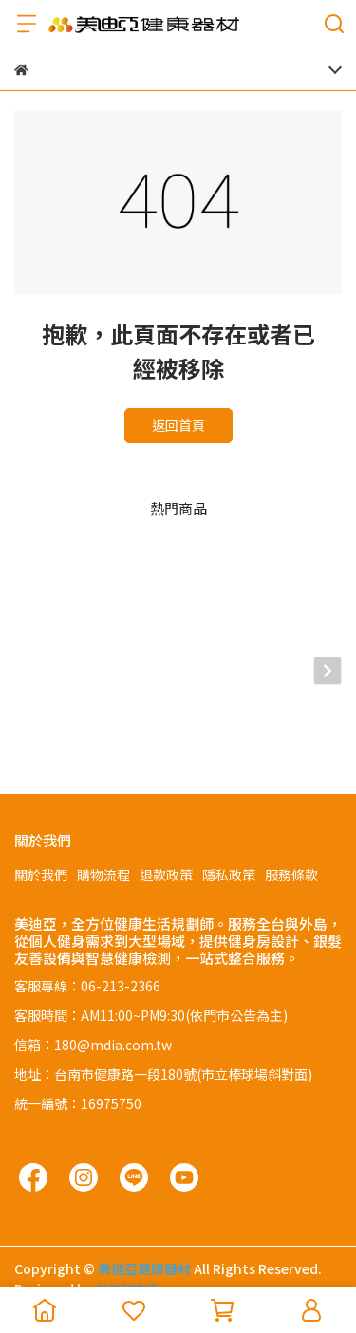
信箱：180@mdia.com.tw (93, 1017)
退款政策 (166, 847)
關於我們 (40, 847)
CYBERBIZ (127, 1260)
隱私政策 (228, 847)
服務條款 (291, 847)
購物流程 (103, 847)
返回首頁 (178, 425)
